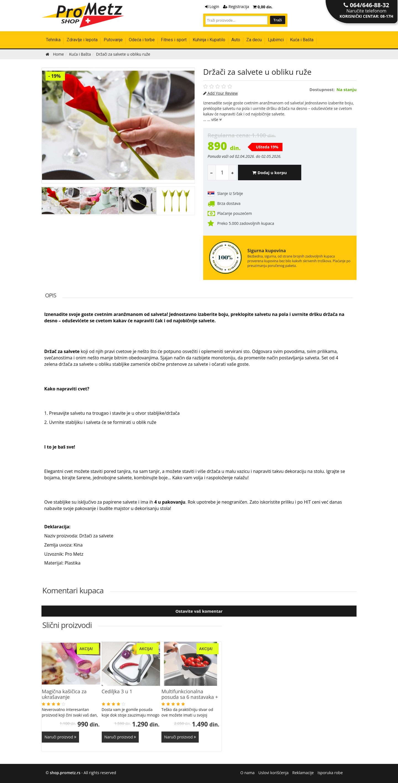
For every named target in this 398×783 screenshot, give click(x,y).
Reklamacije (303, 772)
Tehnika (53, 39)
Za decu (254, 39)
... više (214, 119)
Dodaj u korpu (269, 172)
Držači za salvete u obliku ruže (257, 71)
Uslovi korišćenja (273, 772)
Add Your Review (220, 93)
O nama (247, 772)
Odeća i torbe (142, 39)
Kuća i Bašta (301, 39)
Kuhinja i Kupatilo (209, 39)
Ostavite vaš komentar (199, 611)
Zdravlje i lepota (82, 39)
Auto (235, 39)
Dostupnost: (322, 89)
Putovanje (113, 39)
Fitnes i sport (174, 39)
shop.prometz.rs (65, 772)
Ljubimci (276, 39)
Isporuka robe (330, 772)
